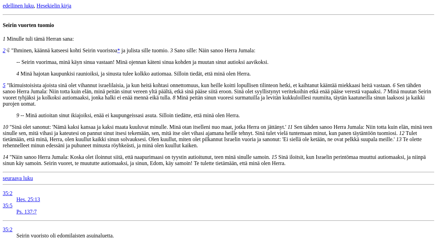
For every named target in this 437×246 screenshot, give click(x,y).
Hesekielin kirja (54, 6)
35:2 (7, 193)
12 (402, 133)
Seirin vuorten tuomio (28, 25)
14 (5, 157)
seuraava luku (18, 178)
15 (274, 157)
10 (5, 127)
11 (290, 127)
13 (398, 139)
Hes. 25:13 (28, 199)
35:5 (7, 205)
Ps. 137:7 (26, 212)
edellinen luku (18, 6)
